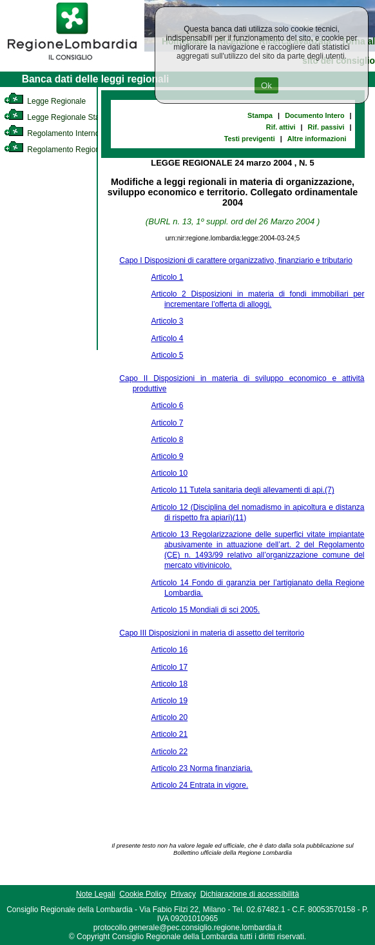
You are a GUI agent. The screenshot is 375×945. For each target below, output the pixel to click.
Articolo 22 (169, 751)
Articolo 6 (167, 405)
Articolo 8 (167, 439)
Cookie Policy (142, 894)
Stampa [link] (260, 115)
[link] (72, 61)
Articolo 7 (167, 422)
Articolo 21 (169, 734)
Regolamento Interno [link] (51, 133)
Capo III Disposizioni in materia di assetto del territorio (211, 633)
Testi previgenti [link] (249, 138)
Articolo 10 (169, 473)
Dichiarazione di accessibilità (249, 894)
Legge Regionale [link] (45, 101)
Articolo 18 (169, 683)
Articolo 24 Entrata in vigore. (199, 785)
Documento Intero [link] (314, 115)
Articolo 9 (167, 456)
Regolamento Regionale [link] (57, 149)
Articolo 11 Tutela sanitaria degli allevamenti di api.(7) (242, 489)
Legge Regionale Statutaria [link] (62, 117)
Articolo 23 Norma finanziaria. (201, 768)
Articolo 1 (167, 277)
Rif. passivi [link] (325, 127)
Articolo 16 (169, 649)
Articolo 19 (169, 700)
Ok (266, 85)
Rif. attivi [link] (281, 127)
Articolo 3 (167, 321)
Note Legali (95, 894)
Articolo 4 (167, 338)
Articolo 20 (169, 717)
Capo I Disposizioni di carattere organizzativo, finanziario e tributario (235, 260)
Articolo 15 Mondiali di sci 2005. (205, 609)
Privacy (183, 894)
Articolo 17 (169, 667)
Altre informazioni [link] (317, 138)
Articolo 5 (167, 355)
